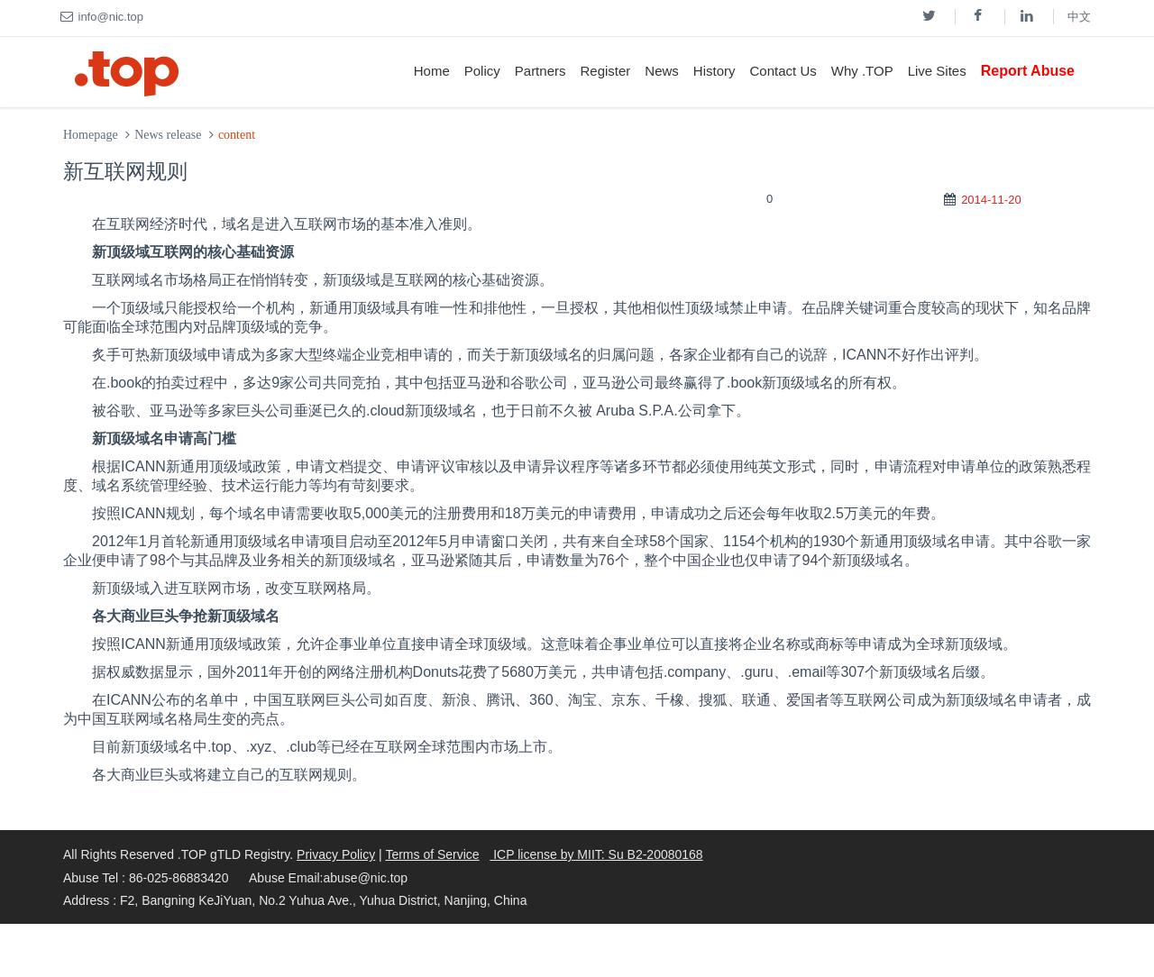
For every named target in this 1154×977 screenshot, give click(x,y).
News (662, 70)
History (714, 70)
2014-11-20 (991, 199)
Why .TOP (862, 70)
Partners (540, 70)
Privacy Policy (336, 854)
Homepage (90, 135)
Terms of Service (432, 854)
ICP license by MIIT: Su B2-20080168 (596, 854)
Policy (482, 70)
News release (167, 135)
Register (605, 70)
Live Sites (937, 70)
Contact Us (783, 70)
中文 (1079, 16)
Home (432, 70)
